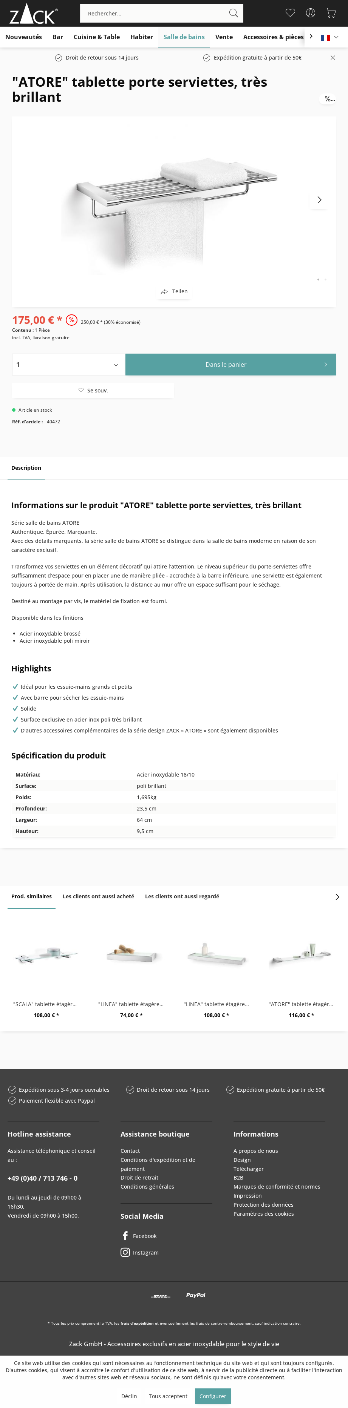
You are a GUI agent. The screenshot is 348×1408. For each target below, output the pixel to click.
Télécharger (249, 1168)
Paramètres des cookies (264, 1213)
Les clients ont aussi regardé (182, 896)
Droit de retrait (139, 1177)
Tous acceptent (168, 1396)
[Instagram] (166, 1252)
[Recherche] (233, 13)
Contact (130, 1150)
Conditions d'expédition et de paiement (158, 1164)
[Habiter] (141, 37)
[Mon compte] (310, 12)
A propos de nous (256, 1150)
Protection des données (264, 1204)
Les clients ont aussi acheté (98, 896)
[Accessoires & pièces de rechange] (292, 37)
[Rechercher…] (161, 13)
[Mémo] (290, 12)
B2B (238, 1177)
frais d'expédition (137, 1323)
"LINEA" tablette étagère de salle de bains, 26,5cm (133, 1004)
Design (242, 1159)
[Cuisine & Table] (96, 37)
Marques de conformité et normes (277, 1186)
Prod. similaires (31, 896)
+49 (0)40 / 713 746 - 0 (42, 1178)
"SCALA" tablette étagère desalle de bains (48, 1004)
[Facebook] (166, 1236)
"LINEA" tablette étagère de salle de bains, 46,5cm (219, 1004)
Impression (248, 1195)
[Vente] (224, 37)
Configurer (213, 1396)
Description (26, 467)
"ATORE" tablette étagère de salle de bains (304, 1004)
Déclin (129, 1396)
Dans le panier (268, 364)
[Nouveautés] (23, 37)
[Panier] (331, 12)
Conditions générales (147, 1186)
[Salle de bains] (184, 37)
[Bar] (57, 37)
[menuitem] (161, 13)
